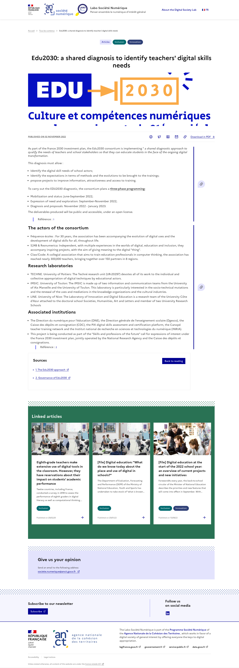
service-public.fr (177, 647)
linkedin (167, 613)
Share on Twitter (159, 137)
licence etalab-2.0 (93, 664)
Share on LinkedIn (168, 137)
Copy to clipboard (185, 137)
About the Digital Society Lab (179, 10)
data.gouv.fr (199, 647)
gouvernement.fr (153, 647)
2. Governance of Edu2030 (51, 378)
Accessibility (33, 657)
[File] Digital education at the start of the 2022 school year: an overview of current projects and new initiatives (182, 468)
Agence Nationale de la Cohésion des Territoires (152, 633)
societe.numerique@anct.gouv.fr (57, 571)
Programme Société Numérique (188, 630)
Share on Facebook (151, 137)
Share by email (176, 137)
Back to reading (174, 361)
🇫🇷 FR (205, 10)
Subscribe (36, 611)
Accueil (31, 30)
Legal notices (49, 657)
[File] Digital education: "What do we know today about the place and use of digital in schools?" (120, 468)
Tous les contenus (47, 30)
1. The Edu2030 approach (50, 370)
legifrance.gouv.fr (129, 647)
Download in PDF (201, 137)
